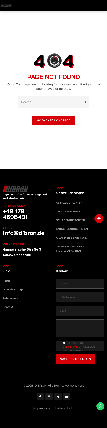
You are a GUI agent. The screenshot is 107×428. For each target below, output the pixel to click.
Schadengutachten (70, 220)
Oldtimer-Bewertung (72, 237)
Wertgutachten (68, 211)
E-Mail (7, 227)
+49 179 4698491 (15, 213)
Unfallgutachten (69, 202)
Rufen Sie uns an (15, 205)
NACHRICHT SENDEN (75, 359)
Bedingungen (72, 346)
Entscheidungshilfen (72, 229)
